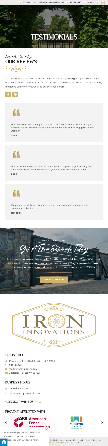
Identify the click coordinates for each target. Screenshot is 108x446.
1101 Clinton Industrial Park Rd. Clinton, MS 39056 (41, 2)
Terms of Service (70, 442)
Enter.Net (88, 440)
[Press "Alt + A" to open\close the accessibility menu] (3, 442)
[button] (6, 422)
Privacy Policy (55, 442)
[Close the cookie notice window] (46, 430)
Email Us (88, 2)
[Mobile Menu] (103, 16)
